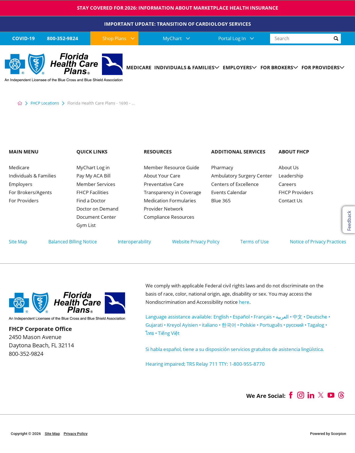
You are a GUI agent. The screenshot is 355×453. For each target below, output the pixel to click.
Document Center (96, 217)
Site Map (18, 242)
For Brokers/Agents (30, 193)
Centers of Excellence (235, 184)
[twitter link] (321, 395)
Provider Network (163, 209)
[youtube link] (331, 395)
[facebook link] (291, 395)
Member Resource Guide (171, 168)
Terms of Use (254, 242)
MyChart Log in (93, 168)
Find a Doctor (91, 201)
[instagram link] (301, 395)
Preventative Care (164, 184)
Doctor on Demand (97, 209)
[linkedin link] (311, 395)
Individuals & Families (32, 176)
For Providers (24, 201)
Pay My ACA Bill (93, 176)
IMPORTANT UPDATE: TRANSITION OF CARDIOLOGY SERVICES (177, 24)
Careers (287, 184)
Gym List (86, 225)
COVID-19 (23, 38)
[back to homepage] (20, 103)
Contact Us (290, 201)
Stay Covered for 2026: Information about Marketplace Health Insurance (177, 8)
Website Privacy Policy (195, 242)
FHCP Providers (296, 193)
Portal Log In (236, 38)
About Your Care (162, 176)
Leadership (291, 176)
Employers (20, 184)
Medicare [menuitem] (138, 67)
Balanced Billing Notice (72, 242)
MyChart (176, 38)
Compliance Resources (169, 217)
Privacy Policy (75, 433)
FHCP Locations (45, 103)
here (244, 302)
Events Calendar (229, 193)
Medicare (19, 168)
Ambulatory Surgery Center (241, 176)
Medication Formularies (170, 201)
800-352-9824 (62, 38)
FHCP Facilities (92, 193)
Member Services (95, 184)
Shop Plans (118, 38)
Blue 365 (221, 201)
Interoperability (134, 242)
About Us (289, 168)
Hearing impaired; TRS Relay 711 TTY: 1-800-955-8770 (205, 364)
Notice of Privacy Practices (318, 242)
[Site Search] (343, 38)
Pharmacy (222, 168)
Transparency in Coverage (172, 193)
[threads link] (341, 395)
